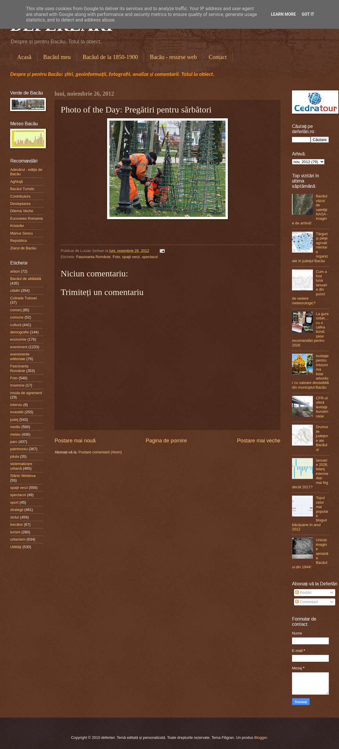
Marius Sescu (21, 233)
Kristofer (17, 226)
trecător (16, 524)
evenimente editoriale (20, 356)
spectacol (150, 257)
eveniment (18, 347)
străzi (14, 517)
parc (13, 441)
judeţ (14, 419)
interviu (16, 405)
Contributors (20, 196)
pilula (14, 456)
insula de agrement (26, 393)
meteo (15, 434)
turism (15, 532)
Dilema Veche (21, 211)
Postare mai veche (258, 441)
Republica (18, 240)
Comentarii (306, 602)
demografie (19, 332)
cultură (15, 325)
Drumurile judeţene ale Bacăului (322, 438)
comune (17, 317)
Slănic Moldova (22, 475)
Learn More (283, 14)
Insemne (17, 385)
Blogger (260, 737)
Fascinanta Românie (93, 257)
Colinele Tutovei (23, 298)
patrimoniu (19, 449)
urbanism (18, 539)
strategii (16, 509)
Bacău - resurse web (173, 57)
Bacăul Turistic (22, 189)
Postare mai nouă (75, 441)
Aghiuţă (16, 181)
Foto (116, 257)
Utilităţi (15, 547)
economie (18, 339)
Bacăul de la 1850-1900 (110, 57)
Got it (308, 14)
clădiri (15, 290)
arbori (15, 271)
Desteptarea (20, 203)
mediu (15, 427)
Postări (303, 592)
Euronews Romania (26, 218)
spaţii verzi (131, 257)
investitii (17, 412)
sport (14, 502)
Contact (218, 57)
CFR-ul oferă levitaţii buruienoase (322, 407)
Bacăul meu (57, 57)
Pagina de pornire (166, 441)
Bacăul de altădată (25, 278)
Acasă (24, 57)
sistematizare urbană (21, 466)
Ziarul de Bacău (23, 248)
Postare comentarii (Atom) (100, 452)
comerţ (15, 310)
